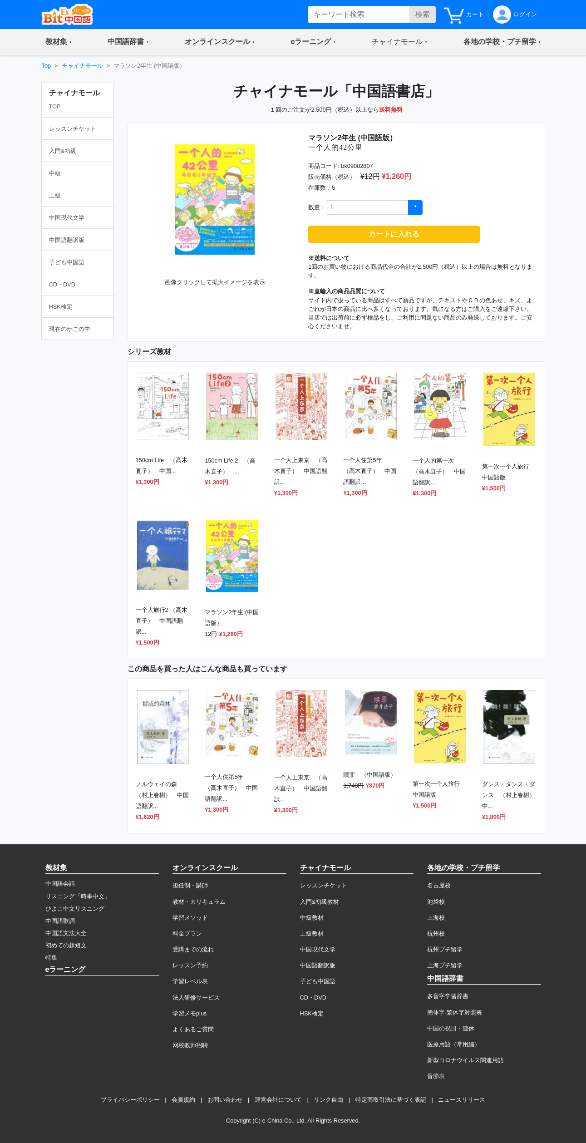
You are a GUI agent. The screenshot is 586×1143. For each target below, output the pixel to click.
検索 (422, 14)
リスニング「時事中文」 (77, 896)
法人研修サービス (196, 997)
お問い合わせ (225, 1099)
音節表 (436, 1076)
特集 (51, 957)
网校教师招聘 (190, 1045)
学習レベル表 (190, 981)
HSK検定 (312, 1013)
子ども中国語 (317, 981)
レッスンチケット (323, 885)
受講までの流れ (193, 949)
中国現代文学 (317, 949)
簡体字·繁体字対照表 (454, 1012)
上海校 (436, 917)
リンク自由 (328, 1099)
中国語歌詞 (60, 920)
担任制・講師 (190, 885)
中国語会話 (60, 883)
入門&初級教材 (320, 901)
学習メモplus (189, 1013)
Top (46, 65)
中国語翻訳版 (317, 965)
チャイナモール (82, 65)
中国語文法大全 (66, 933)
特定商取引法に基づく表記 (390, 1099)
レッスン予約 (190, 965)
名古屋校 (439, 885)
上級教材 (312, 933)
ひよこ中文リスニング (74, 908)
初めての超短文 (66, 945)
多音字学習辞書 (447, 996)
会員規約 (183, 1099)
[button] (58, 42)
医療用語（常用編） (453, 1044)
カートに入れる (394, 234)
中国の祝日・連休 (450, 1028)
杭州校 (436, 933)
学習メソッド (190, 917)
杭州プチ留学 (445, 949)
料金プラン (187, 933)
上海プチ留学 (445, 965)
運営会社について (278, 1099)
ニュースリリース (461, 1099)
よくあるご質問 (193, 1029)
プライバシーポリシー (130, 1099)
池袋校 (436, 901)
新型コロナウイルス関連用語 (465, 1060)
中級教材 (312, 917)
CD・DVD (313, 997)
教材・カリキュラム (199, 901)
